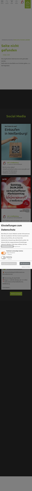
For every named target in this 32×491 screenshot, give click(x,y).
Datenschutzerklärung (7, 246)
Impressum (17, 246)
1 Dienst (9, 254)
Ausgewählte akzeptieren (9, 263)
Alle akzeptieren (24, 263)
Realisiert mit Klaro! (26, 267)
